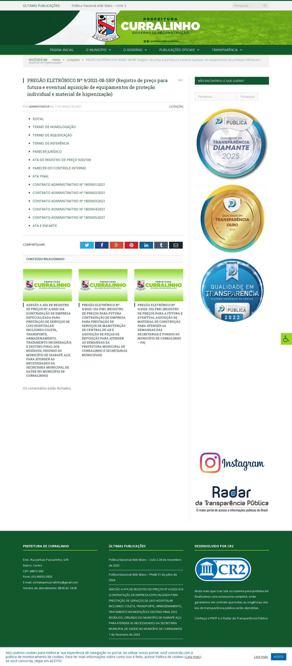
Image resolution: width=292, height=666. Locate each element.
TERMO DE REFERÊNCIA (51, 143)
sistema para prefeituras (250, 591)
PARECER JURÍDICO (47, 151)
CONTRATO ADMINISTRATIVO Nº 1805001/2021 (69, 184)
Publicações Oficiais (177, 50)
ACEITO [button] (279, 657)
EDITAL (38, 119)
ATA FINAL (41, 176)
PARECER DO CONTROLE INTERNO (59, 168)
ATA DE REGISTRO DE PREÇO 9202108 (62, 160)
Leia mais (193, 656)
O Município (96, 50)
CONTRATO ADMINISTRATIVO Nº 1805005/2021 (69, 217)
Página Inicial (62, 50)
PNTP (213, 618)
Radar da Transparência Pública (245, 618)
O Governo (132, 50)
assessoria (226, 596)
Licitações (176, 106)
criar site (222, 591)
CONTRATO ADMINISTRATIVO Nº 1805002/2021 (69, 193)
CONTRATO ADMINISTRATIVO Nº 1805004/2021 (69, 209)
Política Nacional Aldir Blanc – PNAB (133, 574)
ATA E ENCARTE (45, 225)
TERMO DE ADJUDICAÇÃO (52, 135)
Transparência (225, 50)
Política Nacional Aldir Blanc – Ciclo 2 (99, 6)
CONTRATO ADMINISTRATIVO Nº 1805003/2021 (69, 201)
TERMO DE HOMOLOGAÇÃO (54, 127)
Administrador (39, 106)
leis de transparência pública (215, 608)
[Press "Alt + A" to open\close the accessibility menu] (286, 339)
